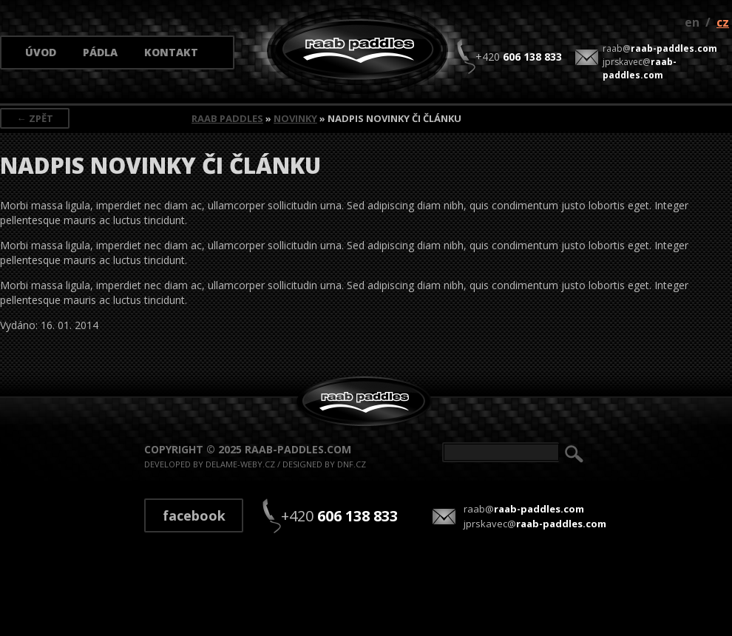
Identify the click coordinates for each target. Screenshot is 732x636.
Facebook (194, 515)
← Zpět (35, 118)
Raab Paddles (227, 118)
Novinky (295, 118)
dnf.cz (351, 464)
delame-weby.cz (240, 464)
